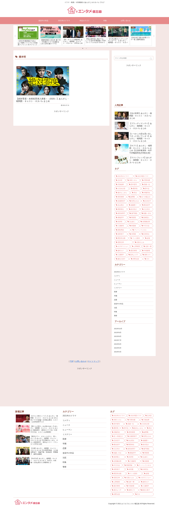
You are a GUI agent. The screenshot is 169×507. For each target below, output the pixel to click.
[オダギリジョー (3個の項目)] (122, 246)
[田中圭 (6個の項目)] (147, 188)
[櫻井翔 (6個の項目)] (135, 188)
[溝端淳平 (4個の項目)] (120, 217)
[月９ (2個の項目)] (148, 259)
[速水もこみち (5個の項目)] (122, 192)
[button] (151, 59)
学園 (115, 296)
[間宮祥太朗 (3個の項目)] (121, 238)
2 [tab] (86, 48)
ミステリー (118, 288)
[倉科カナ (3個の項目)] (120, 250)
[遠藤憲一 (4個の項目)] (133, 205)
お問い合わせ (80, 361)
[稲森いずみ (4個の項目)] (146, 213)
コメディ (117, 276)
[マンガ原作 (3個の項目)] (136, 238)
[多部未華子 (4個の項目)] (120, 213)
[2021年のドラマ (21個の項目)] (123, 176)
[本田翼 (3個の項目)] (133, 234)
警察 (115, 316)
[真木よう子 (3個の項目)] (134, 254)
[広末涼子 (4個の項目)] (147, 201)
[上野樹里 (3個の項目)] (136, 246)
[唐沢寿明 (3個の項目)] (133, 250)
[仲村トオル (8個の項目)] (133, 180)
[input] (133, 58)
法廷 (115, 308)
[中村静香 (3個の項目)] (146, 250)
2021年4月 (117, 352)
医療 (115, 292)
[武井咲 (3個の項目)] (119, 221)
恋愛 (115, 300)
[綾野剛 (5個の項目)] (132, 197)
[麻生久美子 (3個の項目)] (121, 259)
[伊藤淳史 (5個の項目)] (146, 192)
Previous (15, 36)
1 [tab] (83, 48)
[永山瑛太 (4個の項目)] (120, 205)
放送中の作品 (118, 304)
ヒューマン (118, 284)
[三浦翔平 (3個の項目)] (120, 254)
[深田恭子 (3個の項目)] (120, 234)
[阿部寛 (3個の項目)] (133, 217)
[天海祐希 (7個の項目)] (120, 184)
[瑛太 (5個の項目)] (135, 192)
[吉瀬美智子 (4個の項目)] (120, 201)
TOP (72, 361)
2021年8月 (117, 336)
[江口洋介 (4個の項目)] (146, 209)
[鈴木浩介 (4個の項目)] (133, 209)
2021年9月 (117, 332)
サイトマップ (93, 361)
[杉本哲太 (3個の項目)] (146, 234)
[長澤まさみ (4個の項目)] (134, 201)
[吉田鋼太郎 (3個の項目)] (146, 221)
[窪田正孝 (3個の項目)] (123, 242)
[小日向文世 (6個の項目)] (121, 188)
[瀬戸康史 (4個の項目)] (133, 213)
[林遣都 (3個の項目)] (133, 226)
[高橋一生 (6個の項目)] (146, 184)
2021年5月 (117, 348)
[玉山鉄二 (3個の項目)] (132, 221)
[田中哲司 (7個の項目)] (133, 184)
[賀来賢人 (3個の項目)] (146, 217)
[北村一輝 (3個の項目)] (147, 246)
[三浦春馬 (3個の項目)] (120, 226)
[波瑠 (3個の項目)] (148, 238)
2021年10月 (118, 329)
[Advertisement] (133, 83)
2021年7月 (117, 340)
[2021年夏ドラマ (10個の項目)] (143, 176)
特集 (115, 312)
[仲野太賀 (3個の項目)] (135, 259)
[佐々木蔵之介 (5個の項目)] (145, 197)
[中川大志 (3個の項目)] (146, 226)
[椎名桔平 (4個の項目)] (146, 205)
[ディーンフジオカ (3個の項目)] (142, 230)
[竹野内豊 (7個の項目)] (146, 180)
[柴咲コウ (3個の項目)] (147, 254)
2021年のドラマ (119, 272)
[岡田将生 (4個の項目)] (120, 209)
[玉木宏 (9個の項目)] (119, 180)
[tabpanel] (28, 35)
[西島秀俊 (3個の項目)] (122, 230)
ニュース (117, 280)
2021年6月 (117, 344)
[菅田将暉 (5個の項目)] (120, 197)
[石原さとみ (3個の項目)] (143, 242)
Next (154, 36)
